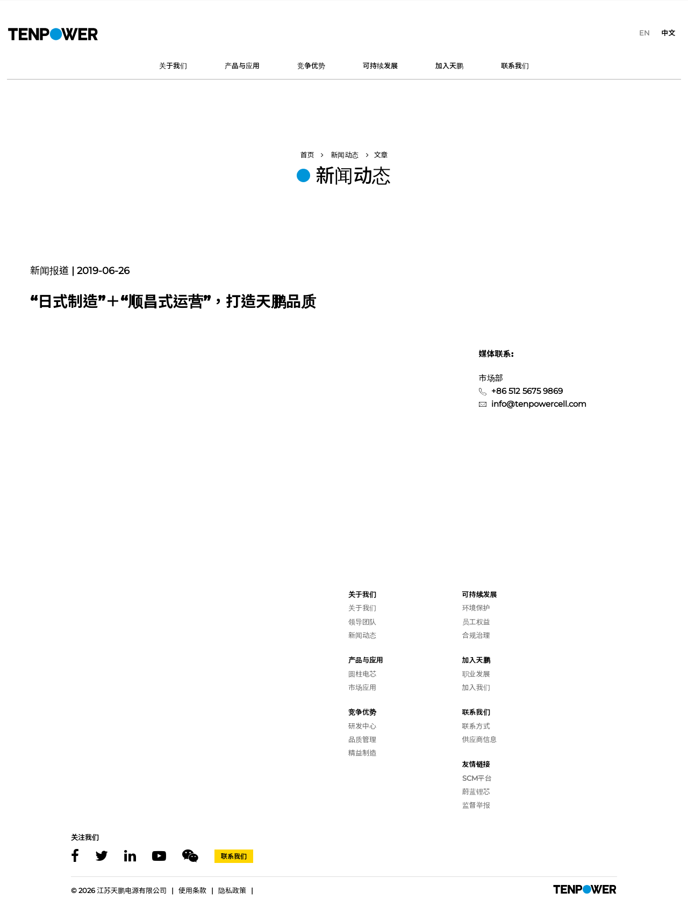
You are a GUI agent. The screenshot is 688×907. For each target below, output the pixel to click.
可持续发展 (380, 65)
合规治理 (476, 635)
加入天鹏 (449, 65)
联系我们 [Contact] (234, 856)
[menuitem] (644, 33)
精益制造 (362, 752)
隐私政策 (232, 890)
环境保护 (476, 607)
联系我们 (515, 65)
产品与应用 (242, 65)
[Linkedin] (130, 856)
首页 (307, 154)
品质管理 (362, 739)
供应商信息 (479, 739)
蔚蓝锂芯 (476, 791)
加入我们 (476, 687)
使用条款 (192, 890)
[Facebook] (75, 856)
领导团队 (362, 621)
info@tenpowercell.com (538, 404)
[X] (101, 856)
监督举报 (476, 805)
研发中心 (362, 726)
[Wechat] (190, 856)
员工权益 (476, 621)
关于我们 (173, 65)
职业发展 (476, 674)
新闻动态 (345, 154)
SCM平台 (477, 778)
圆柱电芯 (362, 674)
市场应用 (362, 687)
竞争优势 (311, 65)
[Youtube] (159, 856)
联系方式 (476, 726)
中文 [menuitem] (668, 32)
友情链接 (476, 764)
